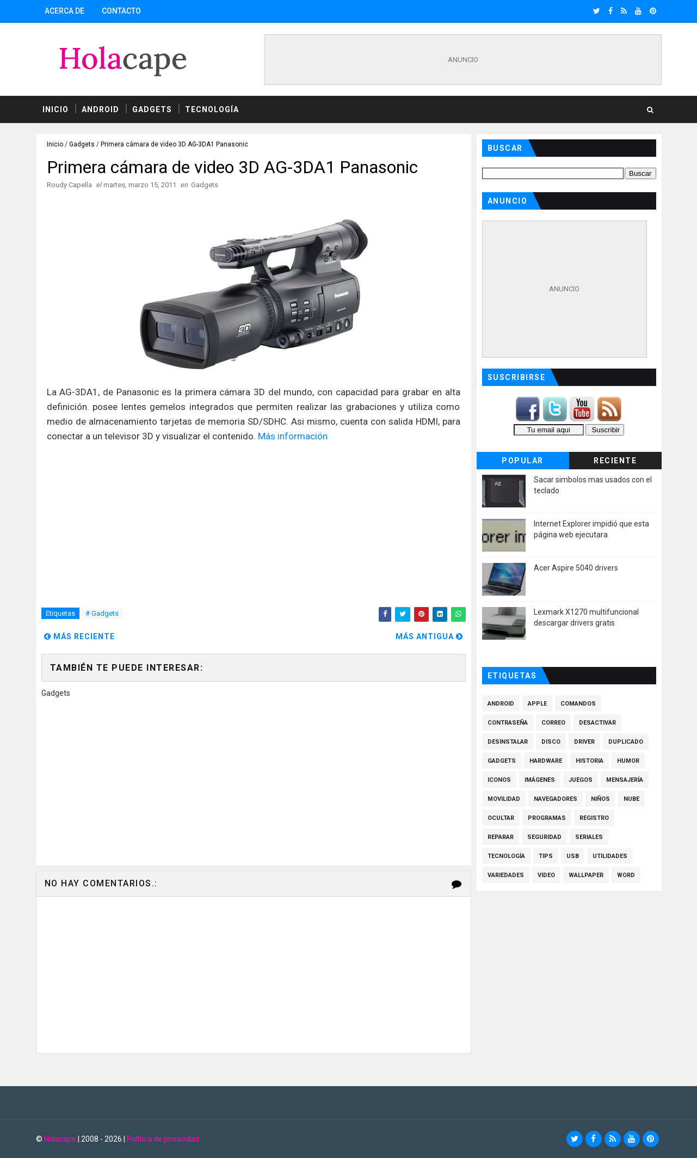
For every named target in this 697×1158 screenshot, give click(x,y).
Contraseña (508, 722)
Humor (628, 760)
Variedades (506, 875)
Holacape (60, 1139)
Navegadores (555, 798)
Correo (553, 722)
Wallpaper (586, 875)
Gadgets (152, 109)
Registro (594, 818)
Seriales (589, 837)
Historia (589, 760)
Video (546, 875)
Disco (550, 741)
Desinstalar (508, 741)
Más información (293, 436)
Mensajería (624, 779)
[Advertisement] (463, 59)
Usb (572, 856)
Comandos (578, 703)
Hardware (545, 760)
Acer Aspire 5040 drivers (576, 567)
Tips (546, 856)
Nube (631, 798)
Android (100, 109)
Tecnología (212, 109)
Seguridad (544, 837)
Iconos (499, 779)
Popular (523, 460)
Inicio (55, 109)
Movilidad (504, 798)
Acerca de (64, 11)
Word (626, 875)
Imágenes (540, 779)
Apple (537, 703)
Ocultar (501, 818)
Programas (547, 818)
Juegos (581, 779)
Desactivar (597, 722)
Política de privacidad (163, 1139)
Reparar (501, 837)
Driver (584, 741)
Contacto (121, 11)
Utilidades (610, 856)
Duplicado (625, 741)
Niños (600, 798)
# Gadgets (102, 613)
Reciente (615, 460)
